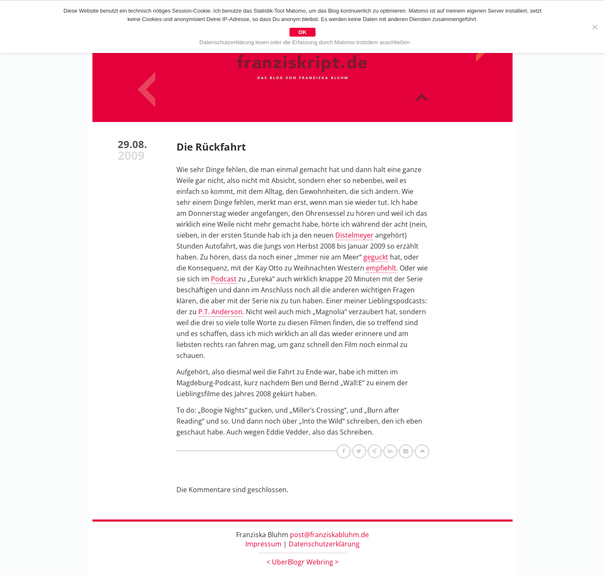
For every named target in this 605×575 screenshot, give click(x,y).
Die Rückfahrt (211, 147)
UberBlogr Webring (302, 562)
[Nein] (594, 27)
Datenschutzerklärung (324, 544)
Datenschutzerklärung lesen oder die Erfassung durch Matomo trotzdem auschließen (305, 42)
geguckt (375, 257)
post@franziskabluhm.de (329, 534)
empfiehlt (381, 268)
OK (302, 32)
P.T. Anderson (220, 311)
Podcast (224, 279)
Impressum (263, 544)
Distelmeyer (354, 235)
